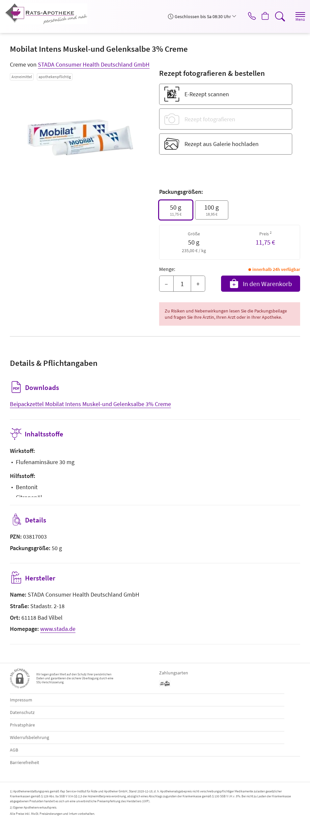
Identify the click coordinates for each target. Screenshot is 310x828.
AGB (14, 750)
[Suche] (278, 16)
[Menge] (182, 284)
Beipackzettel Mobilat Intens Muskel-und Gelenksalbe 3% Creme (90, 404)
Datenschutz (22, 712)
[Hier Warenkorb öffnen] (263, 16)
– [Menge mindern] (166, 284)
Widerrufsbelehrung (29, 737)
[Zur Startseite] (49, 13)
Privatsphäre (22, 725)
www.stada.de (57, 629)
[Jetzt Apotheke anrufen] (247, 16)
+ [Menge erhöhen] (198, 284)
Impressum (21, 700)
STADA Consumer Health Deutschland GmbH (94, 64)
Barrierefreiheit (24, 762)
